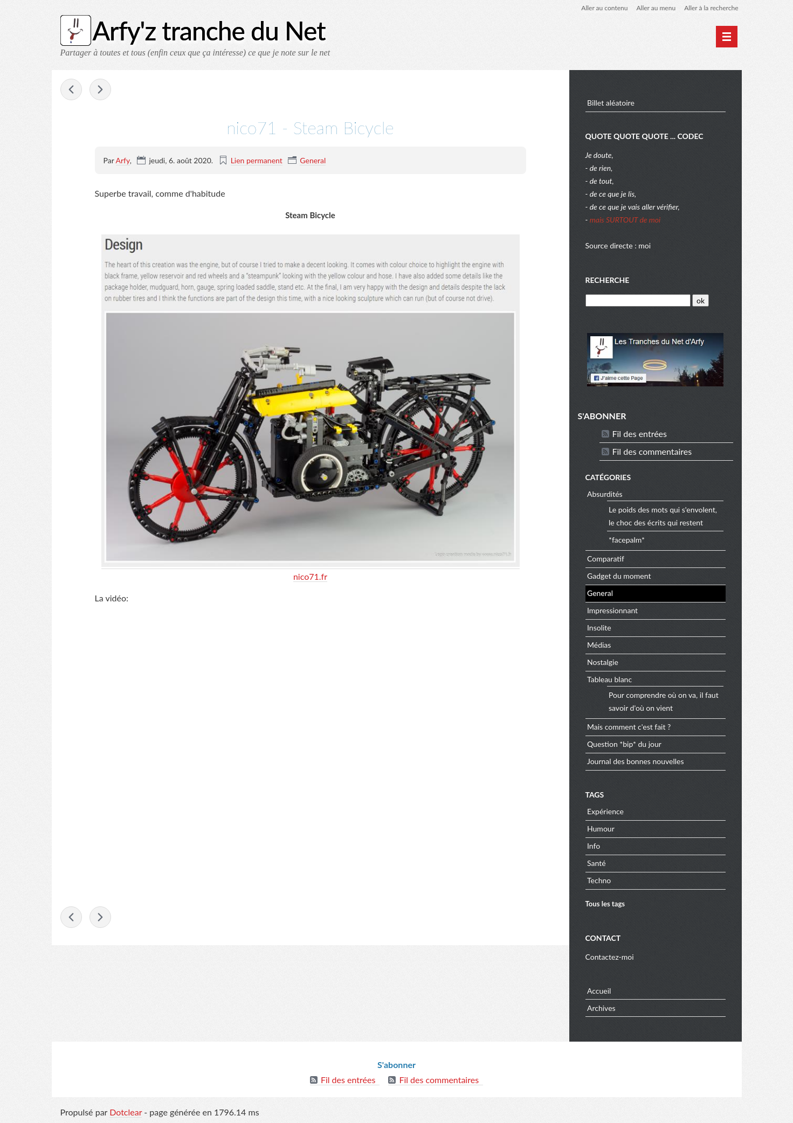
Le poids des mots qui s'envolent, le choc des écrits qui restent (663, 516)
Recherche (607, 280)
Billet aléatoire (611, 102)
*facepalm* (627, 539)
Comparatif (605, 558)
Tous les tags (605, 903)
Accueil (599, 990)
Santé (596, 863)
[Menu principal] (726, 36)
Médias (599, 644)
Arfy (123, 160)
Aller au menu (655, 8)
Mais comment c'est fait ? (629, 726)
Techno (599, 880)
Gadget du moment (619, 575)
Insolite (599, 627)
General (313, 160)
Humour (601, 828)
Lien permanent (256, 160)
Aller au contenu (604, 8)
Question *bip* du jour (624, 743)
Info (593, 845)
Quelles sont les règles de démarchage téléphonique (71, 89)
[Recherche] (638, 300)
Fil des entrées (639, 433)
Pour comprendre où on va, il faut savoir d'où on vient (664, 701)
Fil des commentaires (652, 451)
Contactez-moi (609, 956)
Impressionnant (612, 610)
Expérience (605, 811)
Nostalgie (602, 662)
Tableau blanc (609, 679)
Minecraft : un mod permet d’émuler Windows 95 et (100, 89)
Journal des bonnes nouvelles (635, 761)
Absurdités (605, 493)
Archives (601, 1008)
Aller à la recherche (711, 8)
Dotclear (125, 1112)
